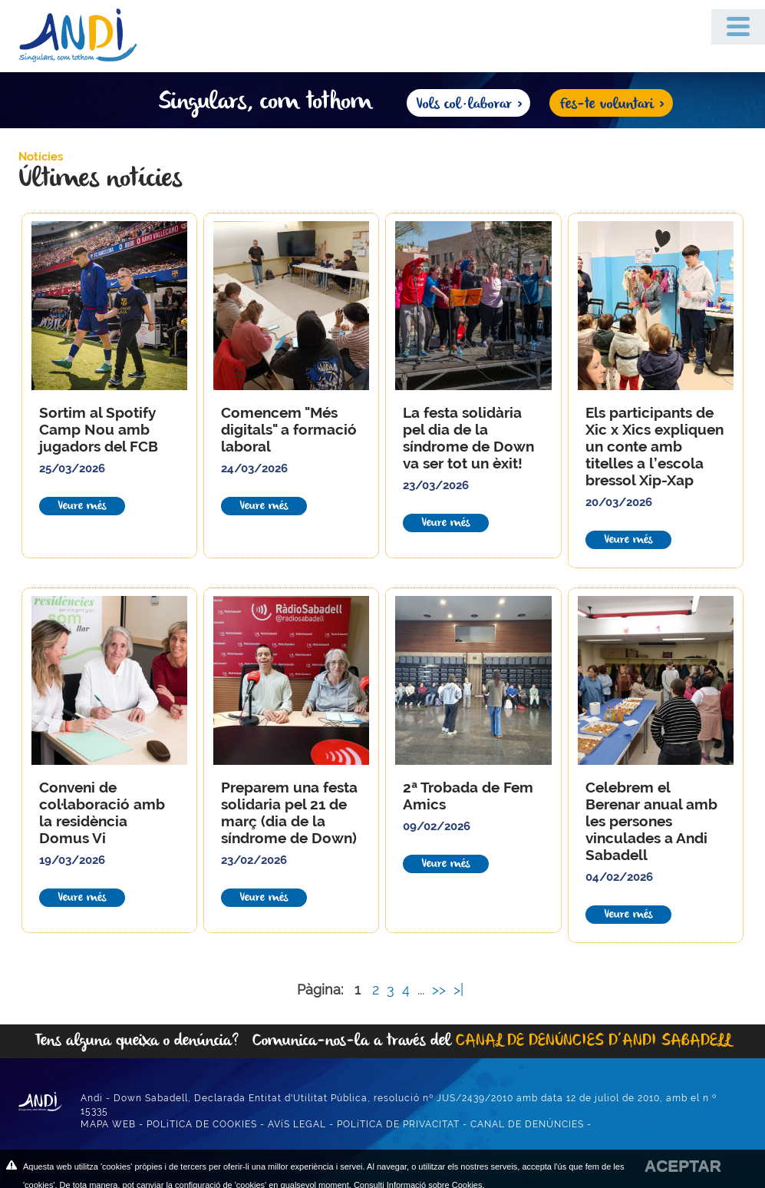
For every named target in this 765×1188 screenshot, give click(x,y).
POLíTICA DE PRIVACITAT (398, 1124)
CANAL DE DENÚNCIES (527, 1124)
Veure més (82, 506)
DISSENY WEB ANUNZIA (655, 1124)
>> (441, 989)
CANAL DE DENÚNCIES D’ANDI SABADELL (593, 1041)
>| (460, 989)
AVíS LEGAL (297, 1124)
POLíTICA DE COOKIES (202, 1124)
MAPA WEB (108, 1124)
